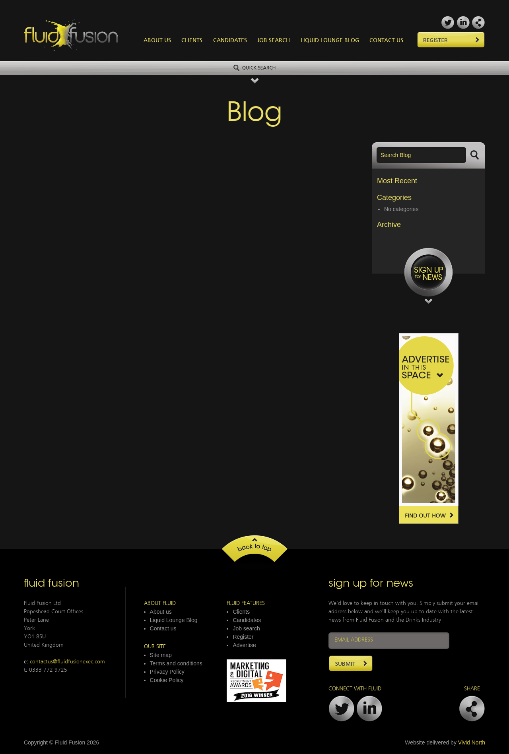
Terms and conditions (176, 663)
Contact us (163, 628)
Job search (246, 628)
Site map (161, 655)
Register (243, 637)
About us (161, 612)
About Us (157, 41)
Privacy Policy (167, 672)
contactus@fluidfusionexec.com (67, 662)
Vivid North (471, 742)
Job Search (273, 41)
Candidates (230, 41)
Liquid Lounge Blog (330, 41)
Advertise (244, 645)
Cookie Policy (167, 680)
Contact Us (386, 41)
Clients (191, 41)
